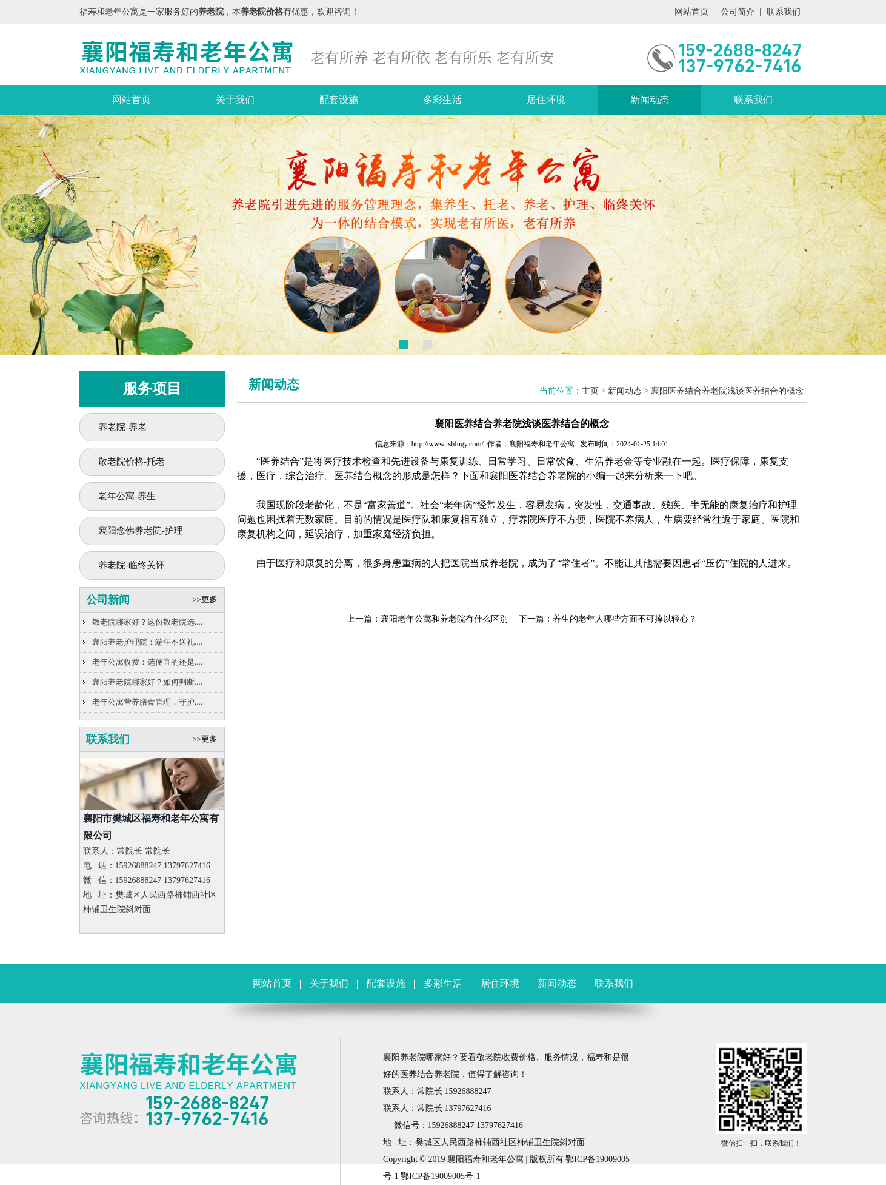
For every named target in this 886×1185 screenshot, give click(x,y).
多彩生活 (442, 100)
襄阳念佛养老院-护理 (140, 530)
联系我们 (784, 11)
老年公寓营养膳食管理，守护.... (147, 702)
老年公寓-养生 (127, 496)
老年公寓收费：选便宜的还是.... (147, 661)
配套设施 (338, 100)
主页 (590, 390)
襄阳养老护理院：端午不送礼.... (147, 641)
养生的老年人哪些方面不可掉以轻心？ (625, 618)
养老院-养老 (122, 427)
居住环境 (546, 100)
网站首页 (691, 11)
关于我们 (235, 100)
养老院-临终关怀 (131, 565)
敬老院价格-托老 (131, 461)
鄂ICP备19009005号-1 (440, 1176)
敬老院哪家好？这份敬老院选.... (147, 621)
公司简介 (737, 11)
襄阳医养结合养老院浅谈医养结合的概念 (727, 390)
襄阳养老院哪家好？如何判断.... (147, 681)
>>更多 (204, 599)
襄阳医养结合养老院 (532, 476)
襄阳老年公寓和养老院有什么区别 (444, 618)
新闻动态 (649, 100)
